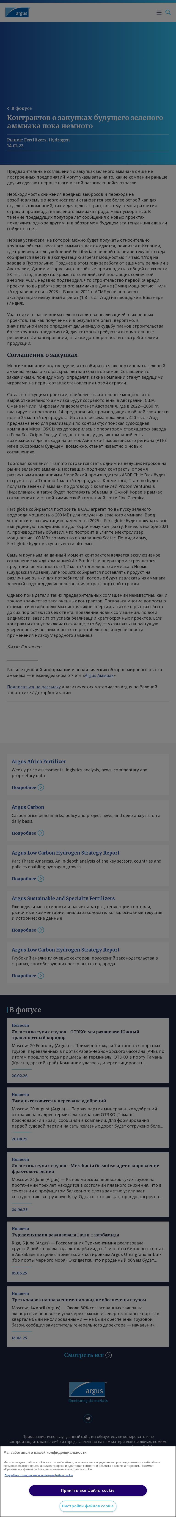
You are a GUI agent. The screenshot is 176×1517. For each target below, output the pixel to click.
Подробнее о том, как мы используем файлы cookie (39, 1475)
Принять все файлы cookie (88, 1490)
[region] (88, 1481)
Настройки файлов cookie (88, 1506)
